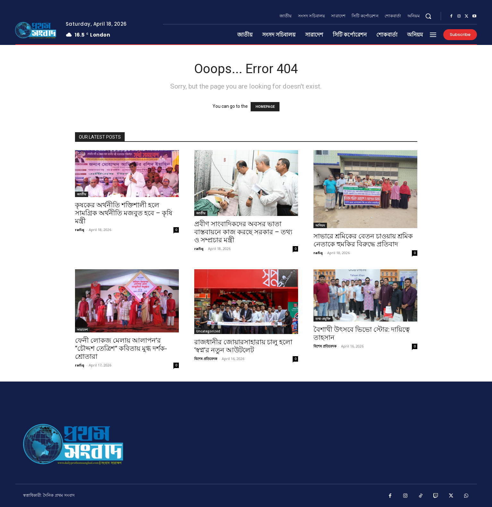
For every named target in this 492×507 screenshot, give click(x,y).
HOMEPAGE (265, 107)
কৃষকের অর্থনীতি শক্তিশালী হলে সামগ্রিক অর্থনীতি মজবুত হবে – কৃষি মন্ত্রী (123, 213)
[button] (428, 16)
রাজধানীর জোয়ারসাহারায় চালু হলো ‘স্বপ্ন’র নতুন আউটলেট (243, 346)
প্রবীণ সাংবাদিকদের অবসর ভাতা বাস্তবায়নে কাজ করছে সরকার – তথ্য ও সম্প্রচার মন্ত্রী (243, 232)
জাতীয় (81, 194)
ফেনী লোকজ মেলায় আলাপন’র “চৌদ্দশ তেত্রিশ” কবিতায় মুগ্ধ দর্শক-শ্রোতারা (121, 348)
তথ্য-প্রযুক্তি (322, 318)
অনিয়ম (320, 225)
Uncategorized (208, 331)
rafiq (79, 229)
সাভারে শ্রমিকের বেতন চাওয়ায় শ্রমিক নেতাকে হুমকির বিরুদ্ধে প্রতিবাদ (363, 240)
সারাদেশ (82, 329)
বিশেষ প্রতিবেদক (205, 358)
